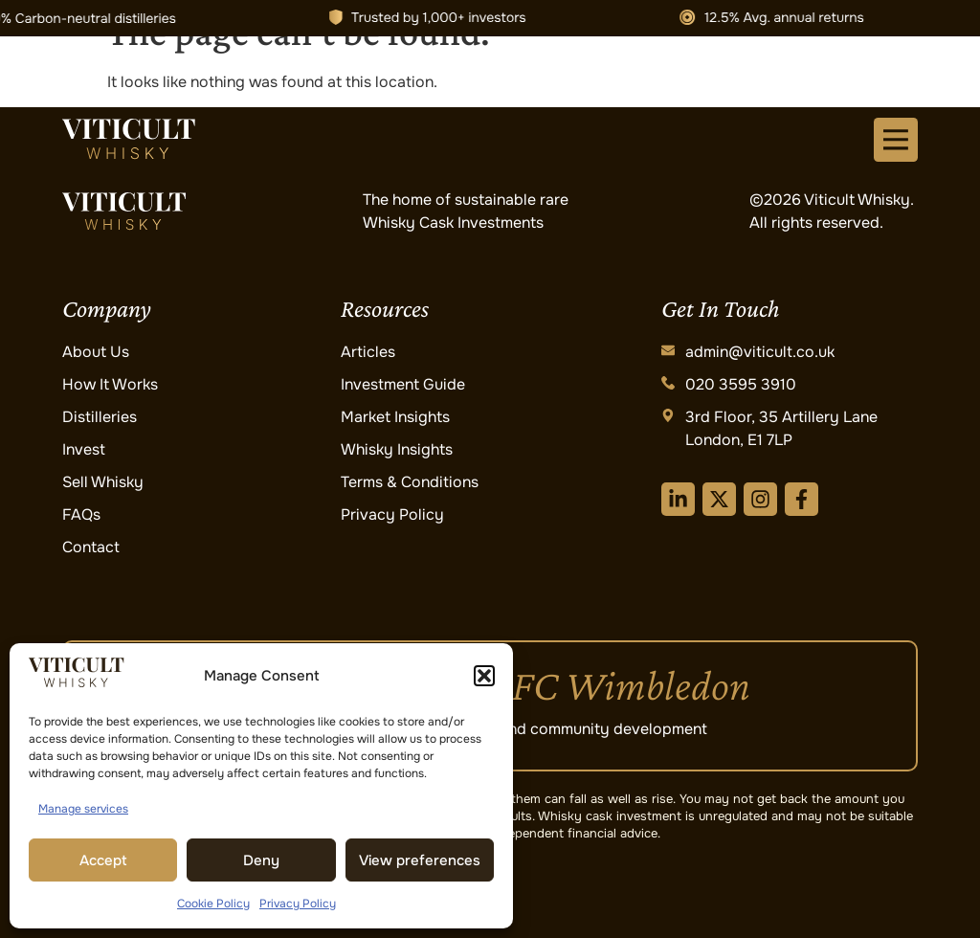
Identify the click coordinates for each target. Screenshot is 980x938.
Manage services (83, 808)
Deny (261, 860)
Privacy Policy (297, 903)
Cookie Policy (213, 903)
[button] (484, 675)
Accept (103, 860)
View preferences (419, 860)
